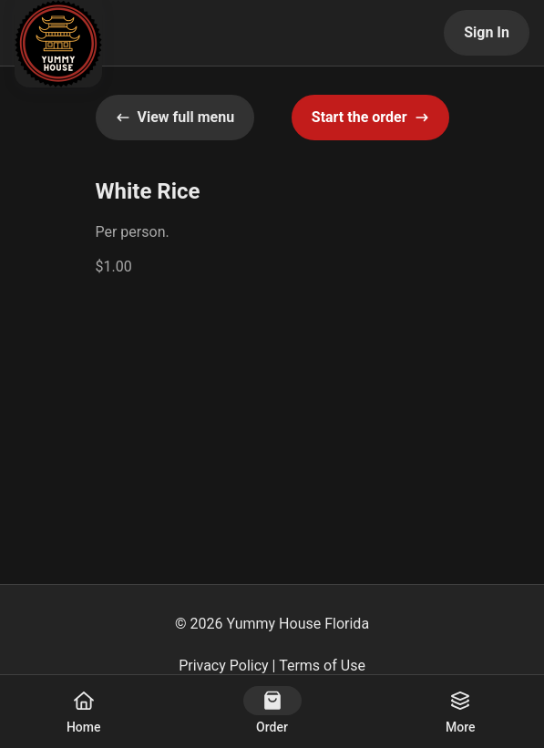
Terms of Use (322, 665)
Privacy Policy (224, 665)
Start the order (370, 117)
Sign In (486, 32)
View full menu (175, 117)
